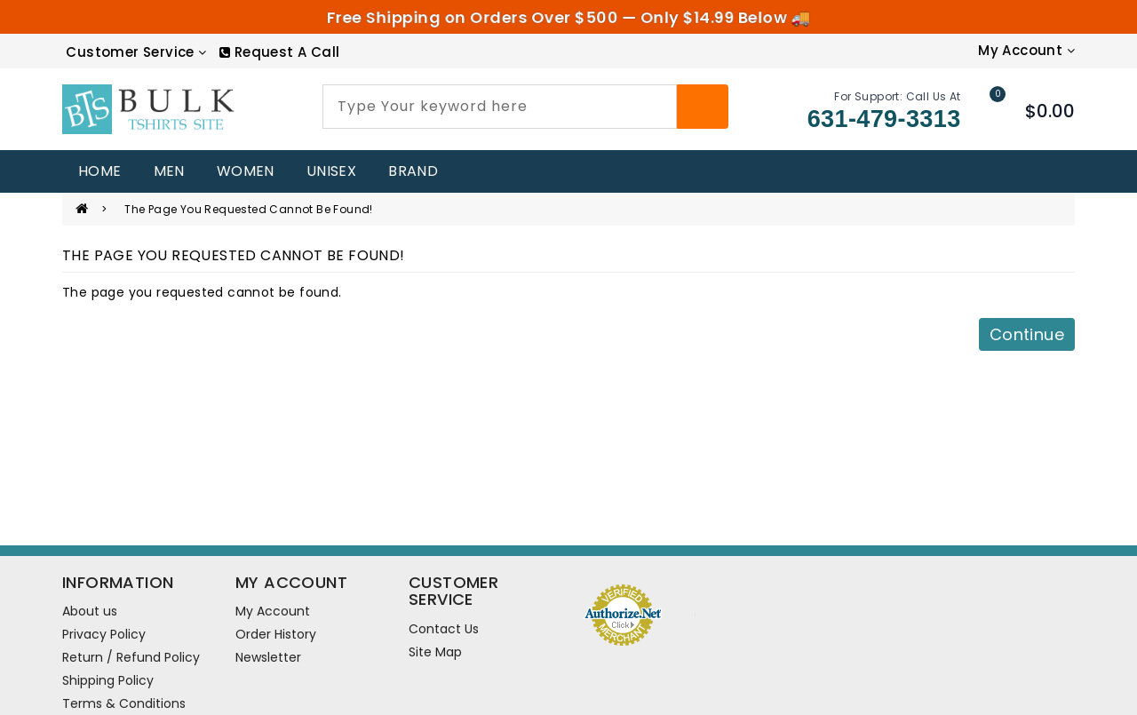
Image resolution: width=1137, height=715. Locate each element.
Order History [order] (275, 634)
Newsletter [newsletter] (268, 657)
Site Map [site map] (435, 652)
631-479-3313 (884, 119)
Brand (413, 171)
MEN (169, 171)
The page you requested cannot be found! (248, 209)
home (100, 171)
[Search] (702, 106)
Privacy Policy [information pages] (104, 634)
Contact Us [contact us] (444, 629)
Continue (1027, 334)
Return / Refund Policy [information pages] (131, 657)
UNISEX (331, 171)
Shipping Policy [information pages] (108, 680)
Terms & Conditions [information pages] (124, 703)
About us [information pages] (89, 611)
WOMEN (245, 171)
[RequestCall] (279, 52)
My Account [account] (272, 611)
